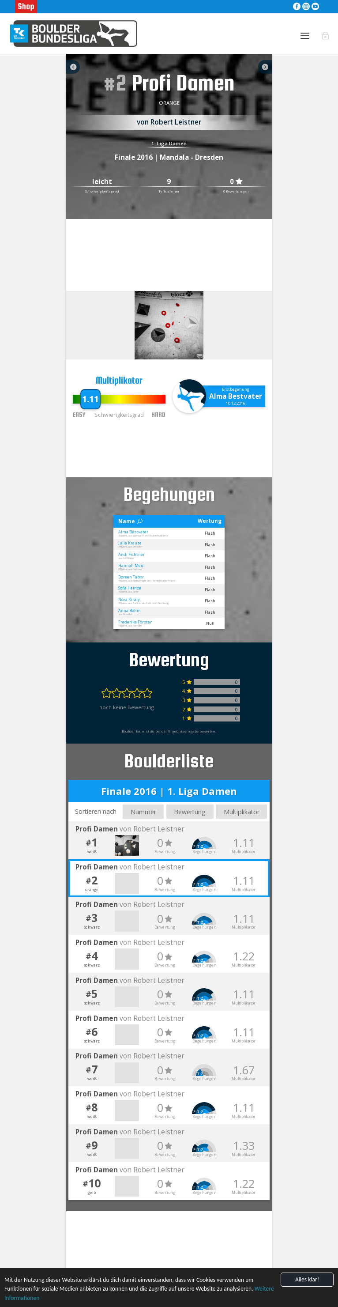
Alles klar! (307, 1279)
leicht (102, 182)
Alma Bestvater (235, 396)
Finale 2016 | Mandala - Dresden (169, 157)
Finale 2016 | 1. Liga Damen (169, 790)
